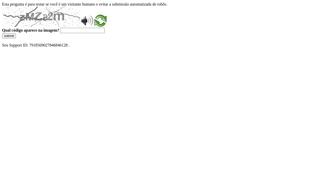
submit (9, 36)
